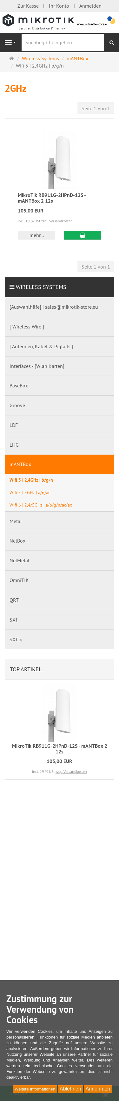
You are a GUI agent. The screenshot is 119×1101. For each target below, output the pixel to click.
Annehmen (98, 1088)
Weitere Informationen (35, 1089)
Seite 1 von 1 (96, 108)
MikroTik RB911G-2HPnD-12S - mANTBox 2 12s (52, 198)
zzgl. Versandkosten (57, 221)
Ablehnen (70, 1088)
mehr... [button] (37, 235)
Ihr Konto (59, 6)
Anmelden (90, 6)
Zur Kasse (28, 6)
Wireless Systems (41, 287)
